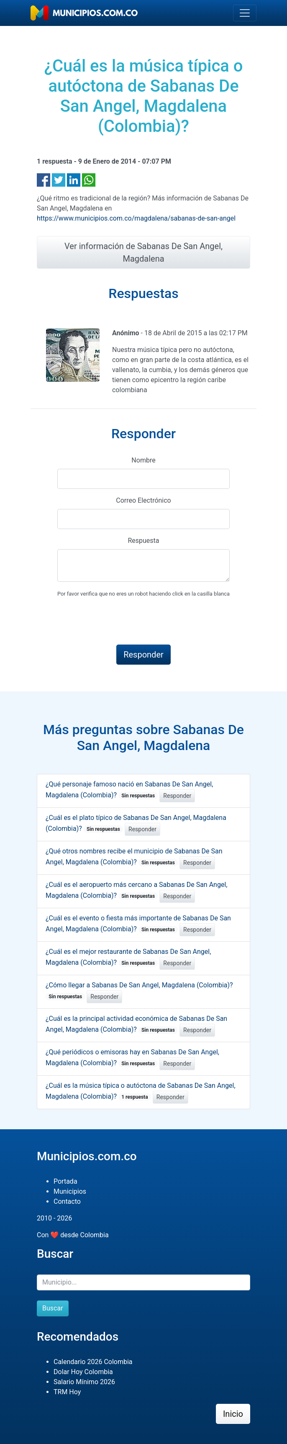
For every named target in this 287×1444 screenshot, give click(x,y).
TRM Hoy (67, 1392)
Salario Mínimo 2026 (84, 1382)
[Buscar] (143, 1282)
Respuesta (143, 541)
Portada (65, 1181)
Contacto (67, 1201)
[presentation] (120, 621)
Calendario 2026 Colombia (93, 1362)
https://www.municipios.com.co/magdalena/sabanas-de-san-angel (136, 218)
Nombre (143, 460)
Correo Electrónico (143, 500)
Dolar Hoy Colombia (83, 1372)
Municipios (70, 1191)
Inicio (233, 1414)
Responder (177, 795)
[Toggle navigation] (244, 13)
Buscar (52, 1308)
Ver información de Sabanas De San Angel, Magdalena (143, 252)
